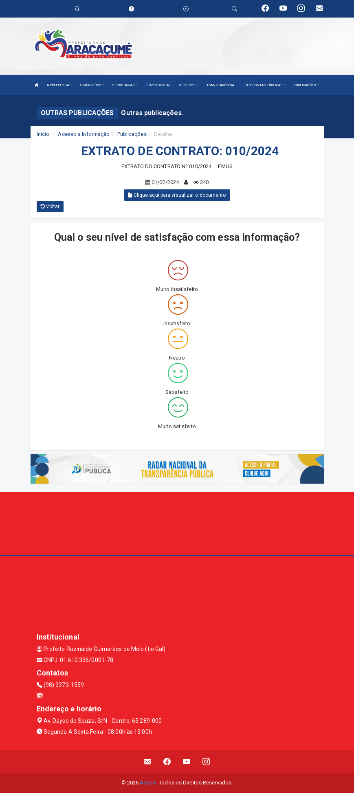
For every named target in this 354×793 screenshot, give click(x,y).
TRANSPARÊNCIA (220, 85)
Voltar (50, 206)
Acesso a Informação (84, 134)
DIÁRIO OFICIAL (158, 85)
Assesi (148, 783)
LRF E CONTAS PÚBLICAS (264, 85)
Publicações (132, 134)
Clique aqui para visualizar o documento (177, 195)
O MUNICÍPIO (92, 85)
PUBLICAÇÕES (306, 85)
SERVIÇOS (188, 85)
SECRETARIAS (125, 85)
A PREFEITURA (59, 85)
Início (43, 134)
